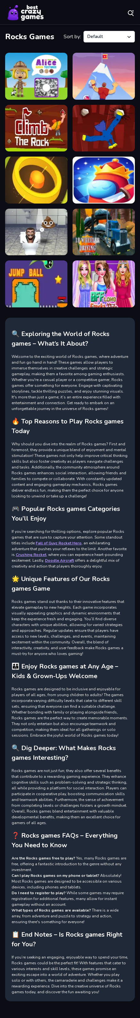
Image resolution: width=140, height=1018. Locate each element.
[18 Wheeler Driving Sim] (104, 232)
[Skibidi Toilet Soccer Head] (36, 232)
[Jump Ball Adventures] (36, 283)
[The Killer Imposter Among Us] (104, 180)
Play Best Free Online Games (25, 13)
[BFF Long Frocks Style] (104, 283)
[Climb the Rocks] (36, 128)
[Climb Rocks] (104, 128)
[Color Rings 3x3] (36, 180)
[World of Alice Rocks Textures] (36, 76)
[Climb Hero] (104, 76)
